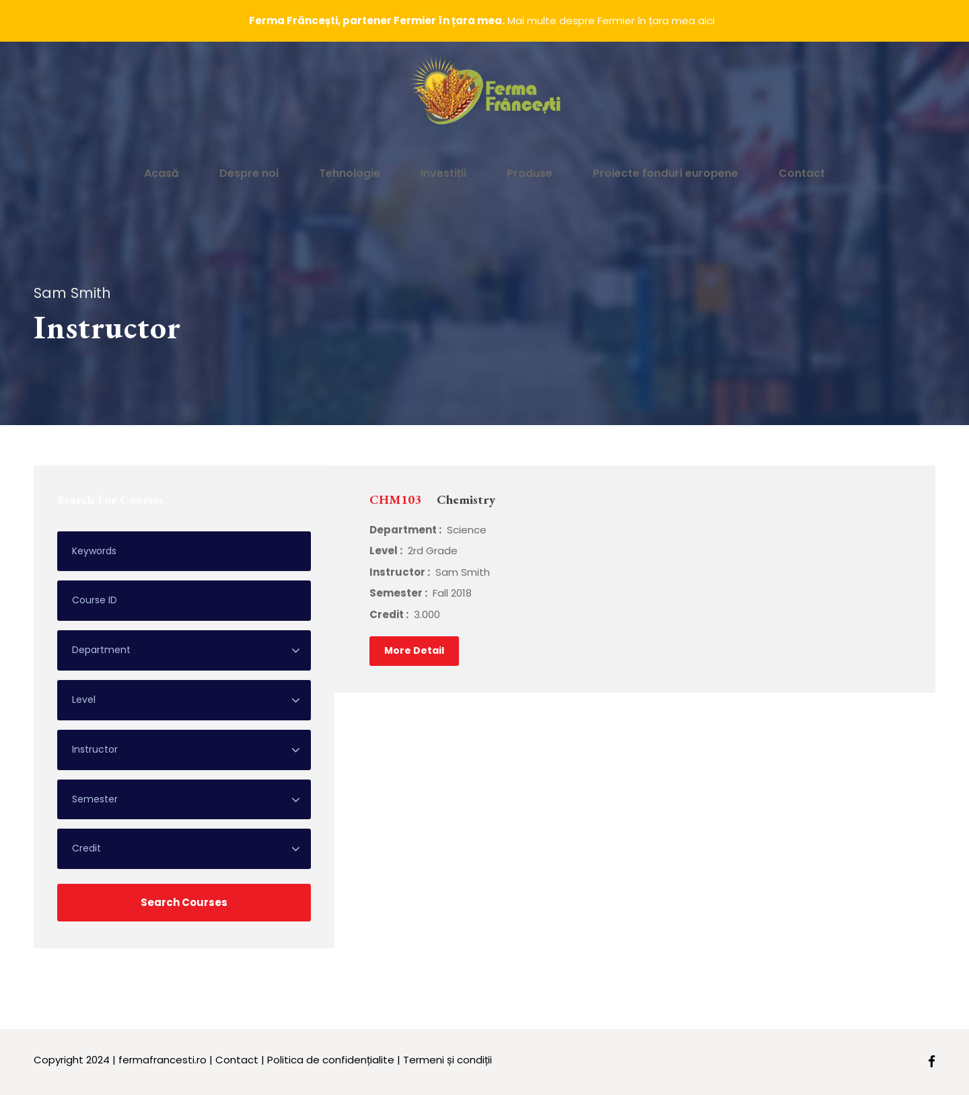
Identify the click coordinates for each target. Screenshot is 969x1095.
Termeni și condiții (447, 1060)
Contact (802, 173)
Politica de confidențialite (330, 1060)
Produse (529, 173)
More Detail (414, 650)
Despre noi (249, 173)
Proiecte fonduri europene (665, 173)
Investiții (443, 173)
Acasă (161, 173)
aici (706, 20)
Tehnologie (349, 173)
